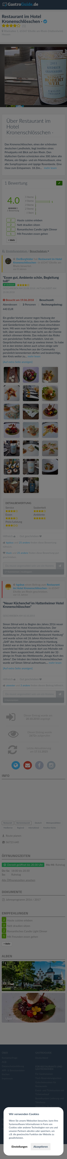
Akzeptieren (40, 1146)
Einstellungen (19, 1146)
